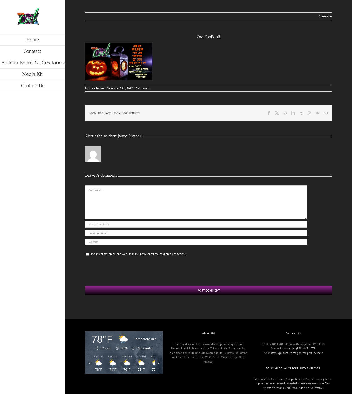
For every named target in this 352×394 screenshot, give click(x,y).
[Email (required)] (196, 233)
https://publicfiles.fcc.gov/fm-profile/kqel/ (296, 353)
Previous (327, 16)
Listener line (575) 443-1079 (297, 348)
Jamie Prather (96, 88)
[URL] (196, 242)
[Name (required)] (196, 224)
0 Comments (143, 88)
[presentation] (119, 270)
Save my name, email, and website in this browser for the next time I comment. (138, 254)
